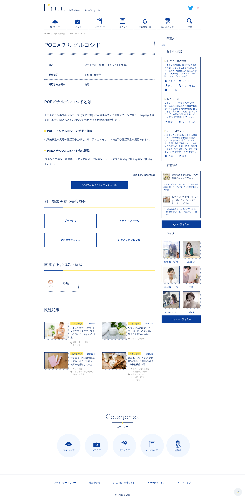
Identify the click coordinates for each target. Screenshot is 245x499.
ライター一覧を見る (181, 319)
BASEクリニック (156, 482)
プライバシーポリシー (65, 482)
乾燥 (164, 45)
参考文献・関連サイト (124, 482)
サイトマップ (184, 482)
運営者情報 (94, 482)
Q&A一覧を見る (181, 224)
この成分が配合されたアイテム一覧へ (99, 185)
